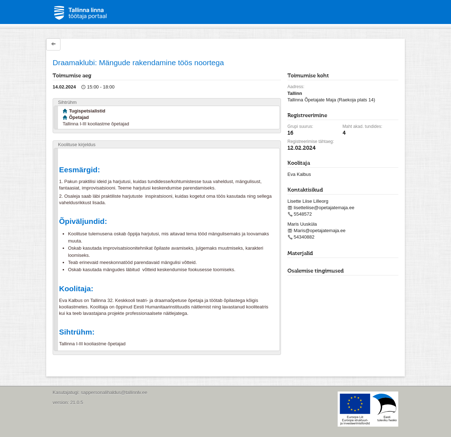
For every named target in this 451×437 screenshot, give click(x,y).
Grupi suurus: (300, 126)
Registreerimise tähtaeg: (310, 141)
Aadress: (295, 86)
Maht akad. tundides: (362, 126)
